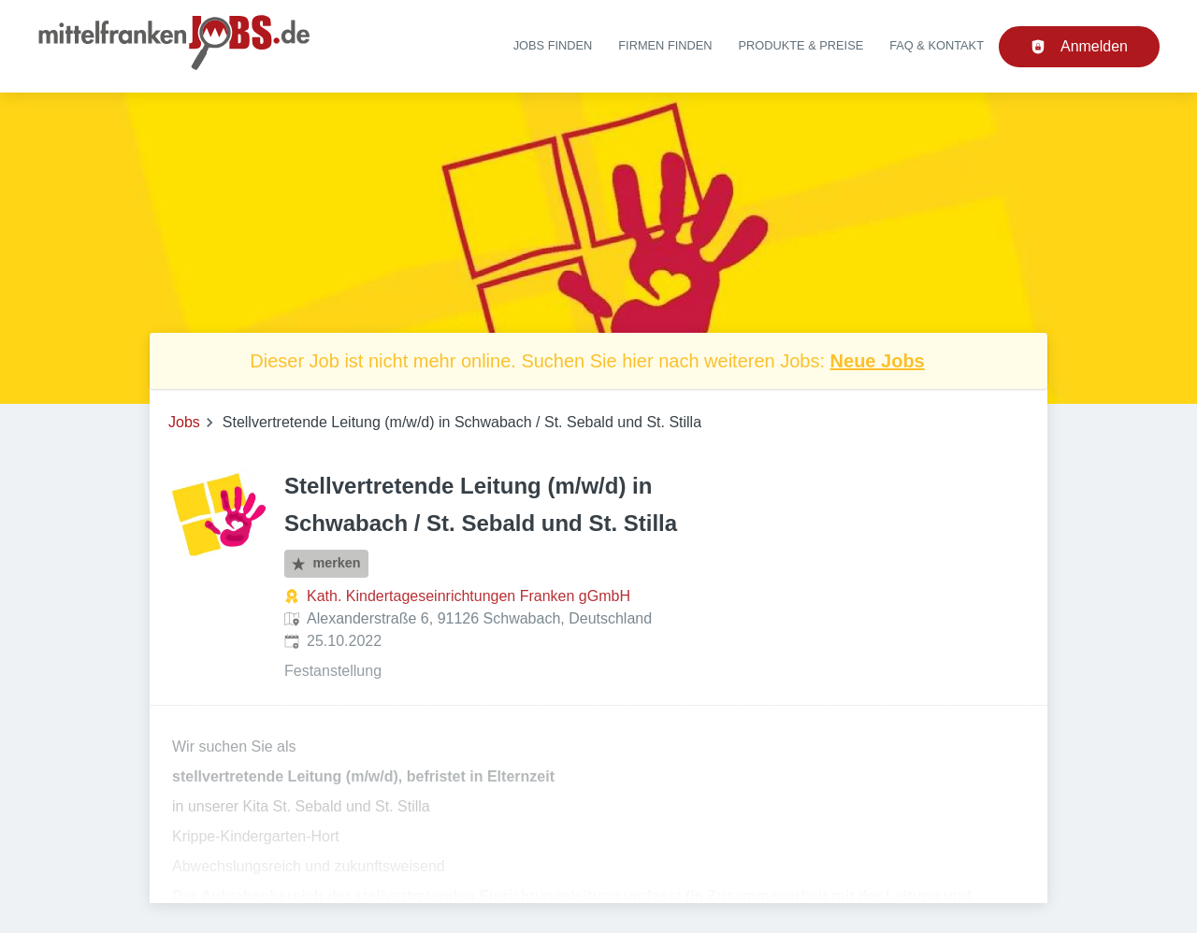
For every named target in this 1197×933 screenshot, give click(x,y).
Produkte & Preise (801, 45)
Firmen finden (665, 45)
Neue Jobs (877, 361)
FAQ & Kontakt (936, 45)
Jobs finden (553, 45)
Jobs (184, 422)
